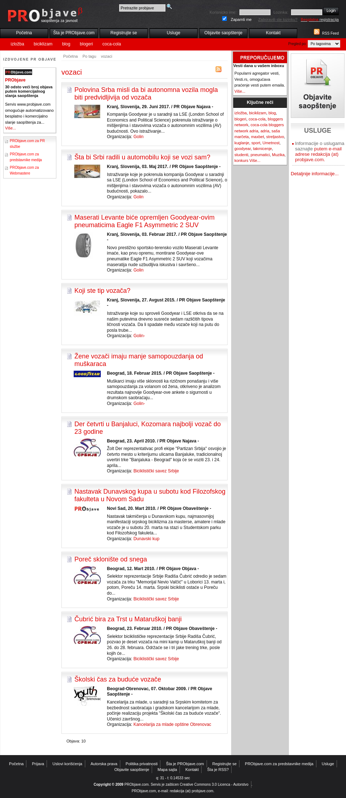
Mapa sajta (167, 769)
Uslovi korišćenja (67, 764)
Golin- (139, 335)
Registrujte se (124, 32)
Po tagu (89, 56)
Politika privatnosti (142, 764)
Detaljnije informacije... (315, 173)
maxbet (257, 137)
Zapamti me (241, 19)
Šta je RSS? (218, 769)
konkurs (241, 160)
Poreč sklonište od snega (110, 559)
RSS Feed (330, 33)
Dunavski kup (146, 538)
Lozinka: (280, 12)
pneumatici (260, 155)
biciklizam (43, 44)
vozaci (106, 56)
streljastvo (275, 137)
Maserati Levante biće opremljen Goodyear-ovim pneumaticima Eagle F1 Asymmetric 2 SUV (144, 221)
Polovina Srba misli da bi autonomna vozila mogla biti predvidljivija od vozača (146, 93)
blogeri (86, 44)
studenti (241, 155)
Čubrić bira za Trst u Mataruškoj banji (128, 619)
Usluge (173, 32)
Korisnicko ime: (223, 12)
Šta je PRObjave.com (74, 32)
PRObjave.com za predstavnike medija (279, 764)
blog (66, 44)
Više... (10, 128)
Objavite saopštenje (223, 32)
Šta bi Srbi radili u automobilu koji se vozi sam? (142, 157)
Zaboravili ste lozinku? (278, 19)
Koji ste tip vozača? (102, 290)
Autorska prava (104, 764)
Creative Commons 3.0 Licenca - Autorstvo (214, 784)
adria (264, 131)
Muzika (278, 155)
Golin (138, 136)
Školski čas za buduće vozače (117, 679)
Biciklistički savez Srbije (156, 470)
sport (255, 143)
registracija (320, 19)
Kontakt (273, 32)
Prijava (38, 764)
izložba (17, 44)
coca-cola (112, 44)
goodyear (242, 148)
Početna (24, 32)
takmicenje (262, 148)
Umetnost (271, 143)
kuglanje (241, 143)
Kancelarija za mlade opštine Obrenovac (172, 724)
